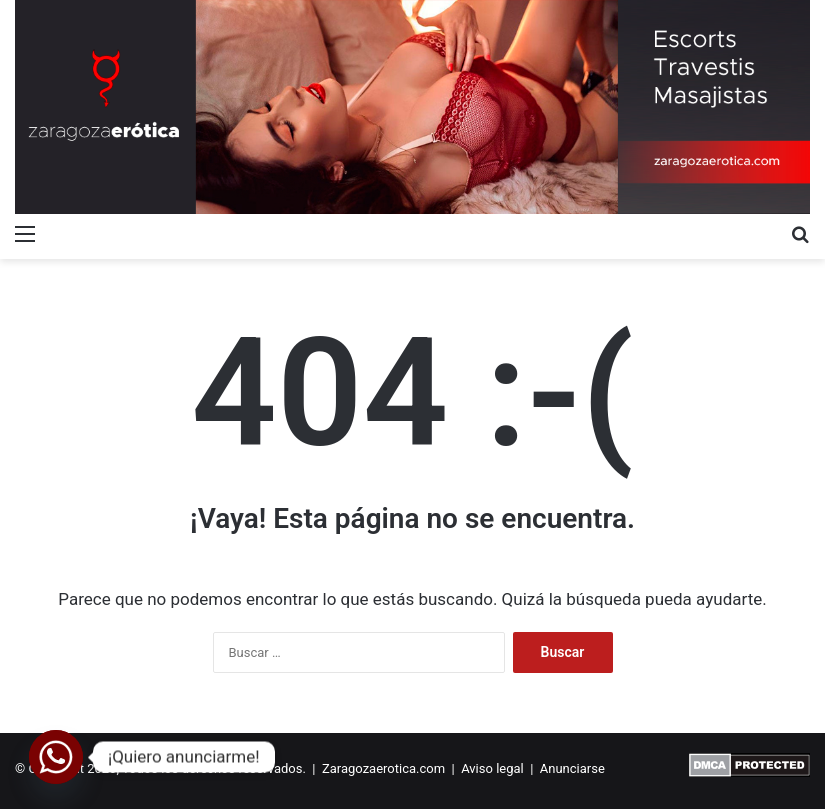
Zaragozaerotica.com (383, 768)
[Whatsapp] (56, 757)
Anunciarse (572, 768)
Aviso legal (492, 768)
